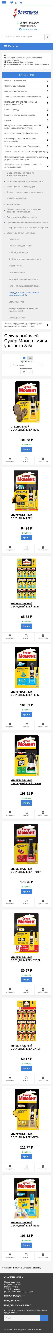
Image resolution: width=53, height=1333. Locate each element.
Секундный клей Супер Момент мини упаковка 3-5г (24, 294)
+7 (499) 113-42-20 (28, 23)
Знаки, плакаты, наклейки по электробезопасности (20, 174)
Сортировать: (26, 361)
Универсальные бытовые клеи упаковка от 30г (23, 309)
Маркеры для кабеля (17, 198)
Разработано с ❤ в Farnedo (30, 1329)
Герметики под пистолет (20, 246)
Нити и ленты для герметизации (24, 286)
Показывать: (26, 368)
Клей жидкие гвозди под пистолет (25, 259)
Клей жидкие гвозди (18, 252)
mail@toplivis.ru (28, 26)
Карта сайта (7, 1325)
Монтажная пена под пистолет (23, 279)
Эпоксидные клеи (17, 318)
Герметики (14, 239)
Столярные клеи (16, 302)
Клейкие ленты (16, 266)
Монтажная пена (17, 272)
